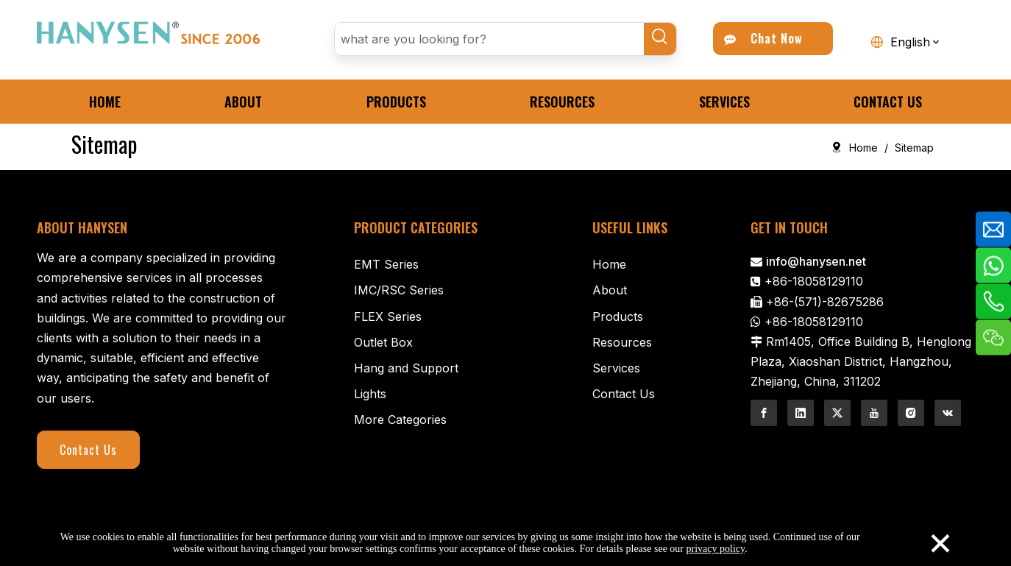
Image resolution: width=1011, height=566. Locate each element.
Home (609, 264)
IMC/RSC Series (399, 290)
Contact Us (88, 450)
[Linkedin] (800, 413)
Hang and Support (406, 368)
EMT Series (386, 264)
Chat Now (763, 38)
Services (616, 368)
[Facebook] (764, 413)
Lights (370, 393)
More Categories (400, 419)
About (609, 290)
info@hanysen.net (816, 261)
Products (617, 316)
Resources (622, 342)
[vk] (947, 413)
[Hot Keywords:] (660, 39)
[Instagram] (911, 413)
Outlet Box (383, 342)
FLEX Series (388, 316)
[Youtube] (874, 413)
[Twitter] (837, 413)
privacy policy (716, 548)
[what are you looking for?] (489, 39)
